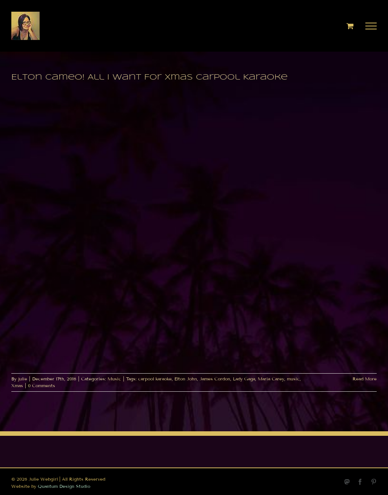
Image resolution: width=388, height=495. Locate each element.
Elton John (185, 379)
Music (114, 379)
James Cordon (215, 379)
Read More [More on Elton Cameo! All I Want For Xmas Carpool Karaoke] (365, 379)
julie (22, 379)
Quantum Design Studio (64, 486)
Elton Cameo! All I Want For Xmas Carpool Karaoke (149, 77)
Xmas (17, 385)
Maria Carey (271, 379)
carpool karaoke (155, 379)
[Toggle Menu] (371, 26)
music (293, 379)
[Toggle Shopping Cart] (350, 26)
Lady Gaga (244, 379)
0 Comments (41, 385)
